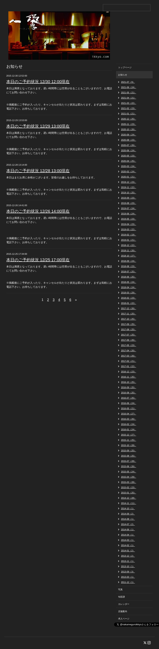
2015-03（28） (128, 482)
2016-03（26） (128, 419)
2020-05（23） (128, 156)
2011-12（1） (128, 582)
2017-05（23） (128, 345)
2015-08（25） (128, 456)
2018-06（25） (128, 277)
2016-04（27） (128, 413)
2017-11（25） (128, 313)
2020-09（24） (128, 134)
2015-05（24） (128, 471)
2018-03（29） (128, 292)
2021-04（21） (128, 98)
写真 (120, 589)
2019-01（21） (128, 240)
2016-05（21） (128, 408)
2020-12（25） (128, 119)
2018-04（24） (128, 287)
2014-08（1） (128, 519)
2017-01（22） (128, 366)
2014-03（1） (128, 540)
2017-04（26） (128, 350)
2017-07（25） (128, 335)
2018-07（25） (128, 271)
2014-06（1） (128, 529)
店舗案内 (122, 611)
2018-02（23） (128, 298)
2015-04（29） (128, 477)
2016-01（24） (128, 429)
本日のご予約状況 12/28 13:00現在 (38, 170)
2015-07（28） (128, 461)
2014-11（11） (128, 503)
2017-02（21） (128, 361)
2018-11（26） (128, 250)
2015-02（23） (128, 487)
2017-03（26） (128, 356)
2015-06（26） (128, 466)
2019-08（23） (128, 203)
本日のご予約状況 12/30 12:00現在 (38, 81)
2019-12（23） (128, 182)
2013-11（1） (128, 561)
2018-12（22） (128, 245)
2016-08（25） (128, 392)
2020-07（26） (128, 145)
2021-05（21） (128, 92)
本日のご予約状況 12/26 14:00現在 (38, 211)
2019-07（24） (128, 208)
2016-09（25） (128, 387)
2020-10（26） (128, 129)
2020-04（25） (128, 161)
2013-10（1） (128, 566)
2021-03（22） (128, 103)
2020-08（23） (128, 140)
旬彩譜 (121, 597)
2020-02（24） (128, 171)
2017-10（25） (128, 319)
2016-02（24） (128, 424)
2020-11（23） (128, 124)
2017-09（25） (128, 324)
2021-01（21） (128, 113)
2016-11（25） (128, 377)
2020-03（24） (128, 166)
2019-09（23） (128, 198)
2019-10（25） (128, 192)
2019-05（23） (128, 219)
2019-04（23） (128, 224)
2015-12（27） (128, 435)
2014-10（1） (128, 508)
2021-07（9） (128, 82)
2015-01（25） (128, 492)
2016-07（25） (128, 398)
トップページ (125, 67)
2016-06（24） (128, 403)
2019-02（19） (128, 234)
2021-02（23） (128, 108)
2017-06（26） (128, 340)
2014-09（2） (128, 514)
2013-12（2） (128, 556)
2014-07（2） (128, 524)
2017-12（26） (128, 308)
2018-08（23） (128, 266)
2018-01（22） (128, 303)
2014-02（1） (128, 545)
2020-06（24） (128, 150)
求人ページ (123, 618)
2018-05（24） (128, 282)
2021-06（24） (128, 87)
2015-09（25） (128, 450)
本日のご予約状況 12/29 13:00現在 (38, 126)
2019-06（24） (128, 213)
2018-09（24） (128, 261)
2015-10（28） (128, 445)
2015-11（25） (128, 440)
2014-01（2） (128, 550)
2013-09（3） (128, 571)
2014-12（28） (128, 498)
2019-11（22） (128, 187)
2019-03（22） (128, 229)
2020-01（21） (128, 177)
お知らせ (122, 75)
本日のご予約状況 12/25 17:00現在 (38, 260)
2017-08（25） (128, 329)
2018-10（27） (128, 256)
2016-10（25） (128, 382)
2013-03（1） (128, 577)
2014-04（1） (128, 535)
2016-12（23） (128, 371)
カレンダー (123, 604)
